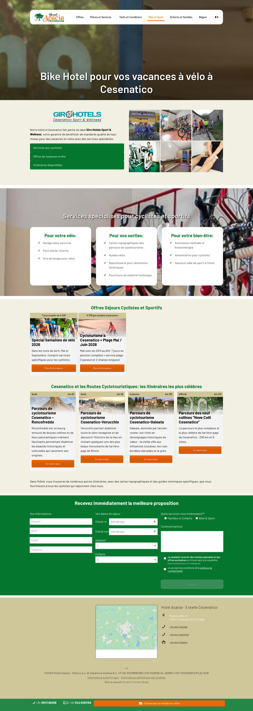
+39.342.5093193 (179, 634)
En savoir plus (53, 463)
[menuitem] (217, 17)
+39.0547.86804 (178, 642)
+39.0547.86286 (178, 627)
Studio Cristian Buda (135, 682)
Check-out (102, 531)
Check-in (101, 521)
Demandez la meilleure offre (159, 703)
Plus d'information (54, 368)
